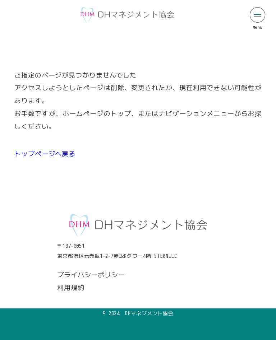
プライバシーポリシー (91, 275)
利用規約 (70, 288)
